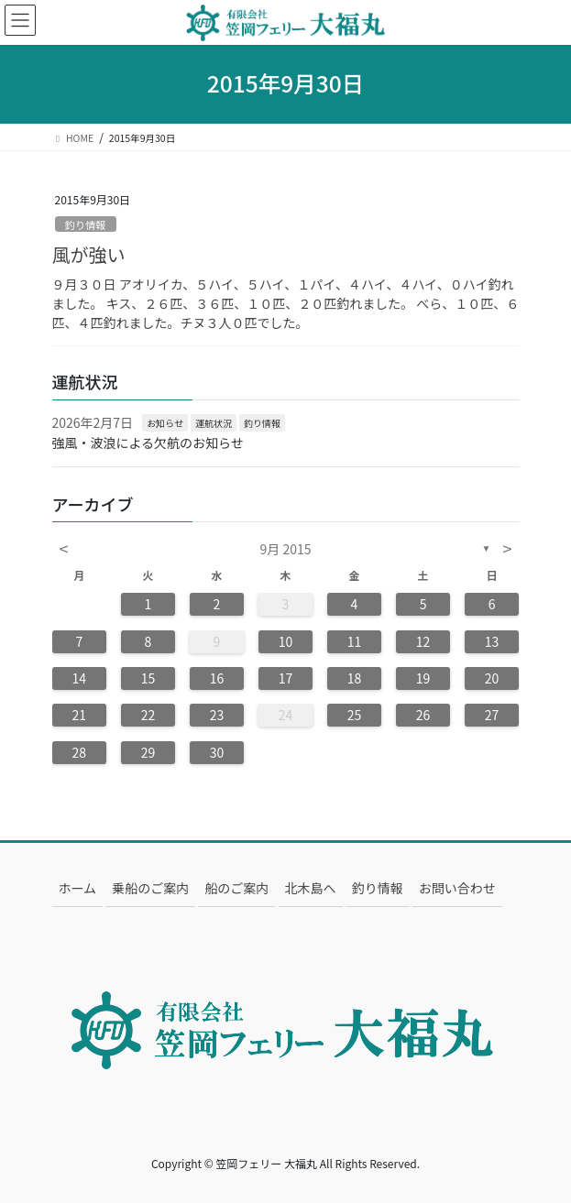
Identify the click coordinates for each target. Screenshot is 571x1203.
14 (79, 678)
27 (492, 714)
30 (217, 752)
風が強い (89, 254)
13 (492, 641)
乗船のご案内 (150, 888)
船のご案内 (236, 888)
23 (217, 714)
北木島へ (310, 888)
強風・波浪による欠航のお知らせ (148, 442)
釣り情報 (85, 224)
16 (217, 678)
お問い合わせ (457, 888)
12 (423, 641)
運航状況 (213, 423)
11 (354, 641)
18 (354, 678)
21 (79, 714)
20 (492, 678)
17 (286, 678)
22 (148, 714)
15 (148, 678)
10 (286, 641)
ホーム (78, 888)
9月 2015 (286, 549)
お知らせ (165, 423)
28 (79, 752)
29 (148, 752)
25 (354, 714)
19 (423, 678)
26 (423, 714)
